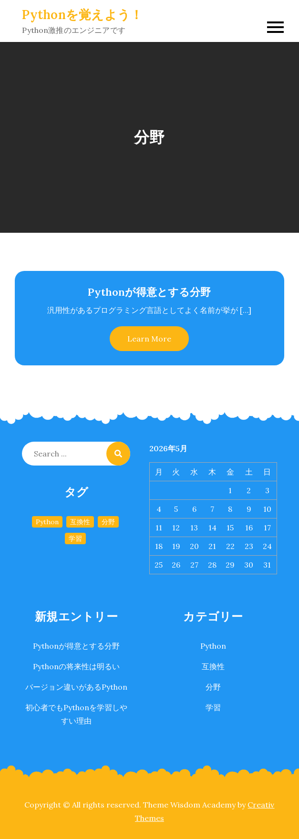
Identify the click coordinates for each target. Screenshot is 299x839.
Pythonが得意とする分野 (149, 292)
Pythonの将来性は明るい (76, 666)
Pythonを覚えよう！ (82, 14)
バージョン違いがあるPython (76, 687)
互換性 (213, 666)
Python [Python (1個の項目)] (47, 522)
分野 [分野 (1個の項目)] (108, 522)
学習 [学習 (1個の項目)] (75, 538)
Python (213, 646)
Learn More (149, 338)
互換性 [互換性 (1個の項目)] (80, 522)
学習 (213, 707)
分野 (213, 687)
